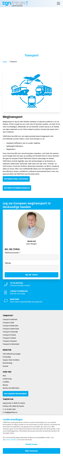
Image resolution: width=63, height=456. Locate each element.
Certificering (7, 379)
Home (5, 62)
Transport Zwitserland (11, 329)
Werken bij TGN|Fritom (11, 388)
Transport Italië (8, 323)
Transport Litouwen (10, 341)
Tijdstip (8, 263)
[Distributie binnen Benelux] (17, 188)
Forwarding (7, 357)
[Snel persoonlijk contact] (31, 284)
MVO (4, 376)
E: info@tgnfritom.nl (10, 412)
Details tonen (31, 444)
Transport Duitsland (10, 319)
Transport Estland (9, 335)
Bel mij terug (12, 249)
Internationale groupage (12, 354)
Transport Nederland (10, 326)
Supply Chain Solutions (11, 360)
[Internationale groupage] (16, 179)
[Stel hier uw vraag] (31, 292)
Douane (5, 366)
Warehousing (7, 363)
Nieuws (5, 385)
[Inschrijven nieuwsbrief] (15, 393)
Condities (6, 382)
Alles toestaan (31, 451)
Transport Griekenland (11, 344)
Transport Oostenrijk (10, 332)
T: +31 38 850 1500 (9, 409)
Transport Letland (9, 338)
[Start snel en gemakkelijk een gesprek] (31, 300)
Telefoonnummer (12, 253)
